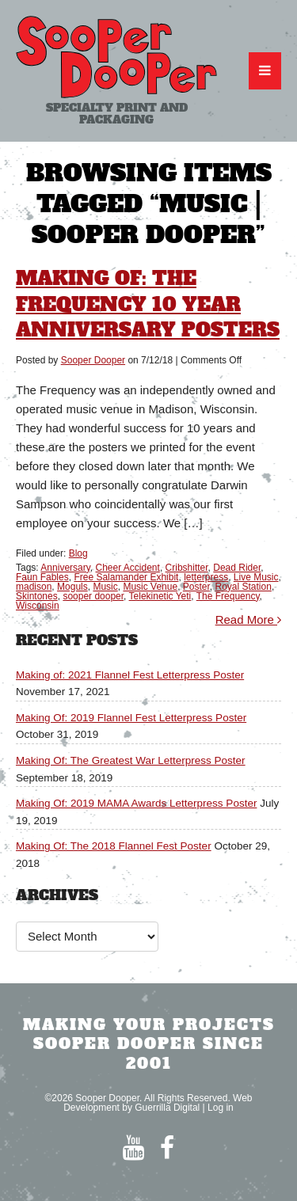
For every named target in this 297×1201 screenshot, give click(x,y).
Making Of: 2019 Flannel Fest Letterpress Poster (131, 718)
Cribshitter (187, 567)
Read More (248, 619)
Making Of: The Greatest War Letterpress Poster (131, 760)
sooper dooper (93, 596)
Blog (78, 553)
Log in (221, 1107)
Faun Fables (42, 577)
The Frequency (228, 596)
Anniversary (64, 567)
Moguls (72, 586)
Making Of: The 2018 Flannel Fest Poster (113, 846)
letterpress (206, 577)
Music (105, 586)
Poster (196, 586)
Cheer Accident (128, 567)
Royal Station (243, 586)
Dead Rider (237, 567)
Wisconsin (37, 605)
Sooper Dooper (93, 360)
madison (33, 586)
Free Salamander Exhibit (126, 577)
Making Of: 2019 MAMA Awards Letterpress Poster (136, 803)
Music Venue (150, 586)
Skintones (37, 596)
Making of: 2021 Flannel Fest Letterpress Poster (130, 675)
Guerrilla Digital (167, 1107)
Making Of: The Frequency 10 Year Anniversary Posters (148, 304)
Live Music (256, 577)
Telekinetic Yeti (160, 596)
